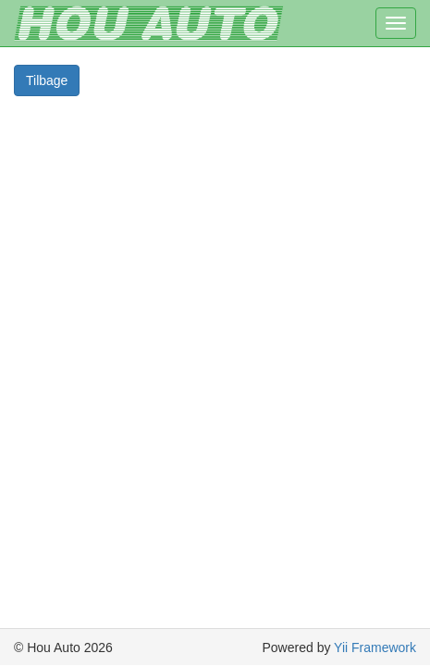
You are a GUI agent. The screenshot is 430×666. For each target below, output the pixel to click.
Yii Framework (375, 647)
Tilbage (47, 80)
